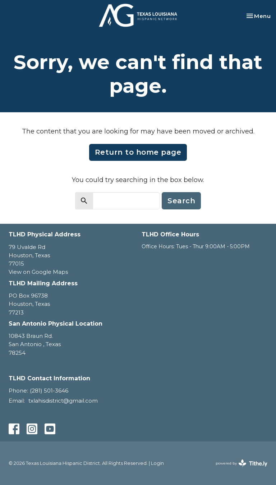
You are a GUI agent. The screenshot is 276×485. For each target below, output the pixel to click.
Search (181, 200)
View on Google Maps (38, 271)
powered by (241, 463)
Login (157, 463)
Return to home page (138, 152)
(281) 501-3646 (49, 390)
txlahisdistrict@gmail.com (63, 400)
